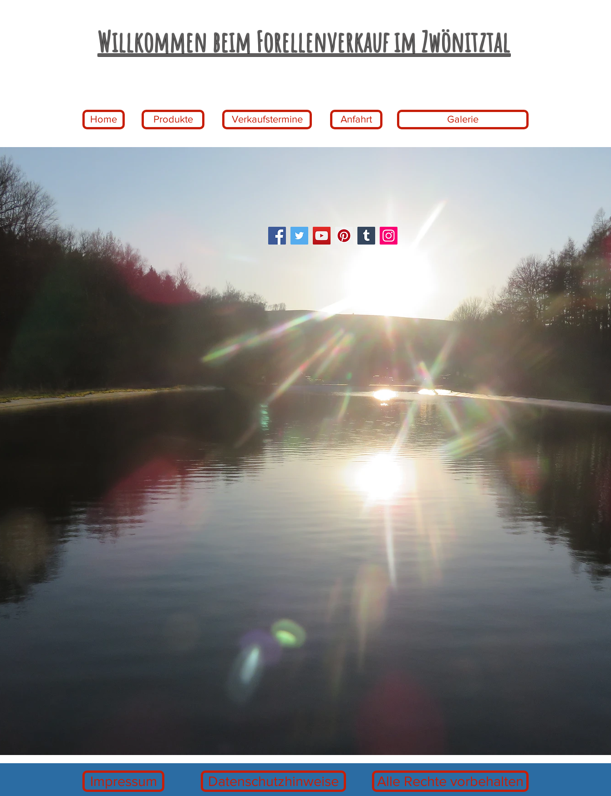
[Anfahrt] (356, 119)
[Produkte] (173, 119)
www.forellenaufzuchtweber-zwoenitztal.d (169, 19)
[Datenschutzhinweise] (273, 781)
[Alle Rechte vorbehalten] (450, 781)
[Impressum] (123, 781)
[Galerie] (463, 119)
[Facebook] (277, 236)
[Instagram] (388, 236)
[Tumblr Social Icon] (366, 236)
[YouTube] (322, 236)
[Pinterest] (344, 236)
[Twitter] (299, 236)
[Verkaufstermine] (267, 119)
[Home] (103, 119)
